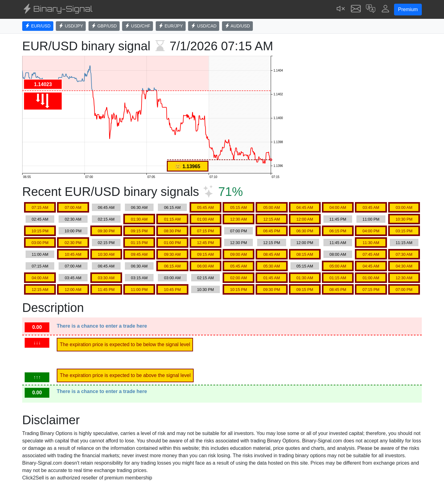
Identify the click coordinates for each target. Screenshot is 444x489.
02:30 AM (73, 219)
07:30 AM (404, 254)
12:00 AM (304, 219)
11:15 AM (404, 242)
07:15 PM (205, 231)
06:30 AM (139, 207)
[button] (370, 9)
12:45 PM (205, 242)
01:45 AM (271, 278)
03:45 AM (371, 207)
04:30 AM (404, 266)
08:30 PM (172, 231)
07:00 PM (238, 231)
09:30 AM (172, 254)
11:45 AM (338, 242)
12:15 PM (271, 242)
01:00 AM (205, 219)
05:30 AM (271, 266)
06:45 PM (271, 231)
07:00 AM (73, 207)
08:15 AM (304, 254)
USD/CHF (137, 25)
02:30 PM (73, 242)
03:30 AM (106, 278)
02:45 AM (40, 219)
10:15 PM (39, 231)
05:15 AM (238, 207)
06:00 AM (205, 266)
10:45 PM (172, 289)
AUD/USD (237, 25)
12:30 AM (238, 219)
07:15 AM (40, 207)
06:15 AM (172, 207)
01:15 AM (172, 219)
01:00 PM (172, 242)
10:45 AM (73, 254)
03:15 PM (404, 231)
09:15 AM (205, 254)
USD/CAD (203, 25)
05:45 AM (205, 207)
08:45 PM (337, 289)
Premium (408, 9)
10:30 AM (106, 254)
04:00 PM (371, 231)
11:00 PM (371, 219)
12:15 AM (271, 219)
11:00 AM (40, 254)
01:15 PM (139, 242)
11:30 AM (371, 242)
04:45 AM (304, 207)
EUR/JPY (170, 25)
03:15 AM (139, 278)
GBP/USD (104, 25)
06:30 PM (304, 231)
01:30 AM (139, 219)
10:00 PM (73, 231)
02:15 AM (106, 219)
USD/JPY (71, 25)
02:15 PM (106, 242)
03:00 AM (404, 207)
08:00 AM (338, 254)
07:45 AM (371, 254)
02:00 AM (238, 278)
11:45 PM (337, 219)
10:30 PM (404, 219)
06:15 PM (337, 231)
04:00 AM (338, 207)
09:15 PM (139, 231)
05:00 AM (271, 207)
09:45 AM (139, 254)
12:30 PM (238, 242)
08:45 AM (271, 254)
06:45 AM (106, 207)
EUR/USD (38, 25)
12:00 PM (304, 242)
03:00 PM (39, 242)
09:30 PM (106, 231)
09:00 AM (238, 254)
